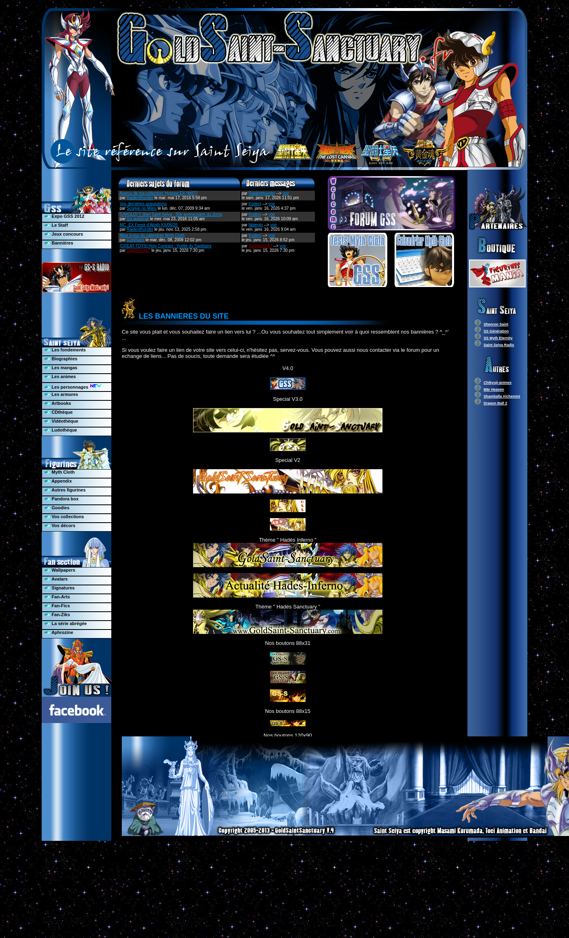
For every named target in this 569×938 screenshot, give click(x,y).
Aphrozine (59, 632)
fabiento (255, 225)
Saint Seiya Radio (499, 345)
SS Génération (496, 331)
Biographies (61, 358)
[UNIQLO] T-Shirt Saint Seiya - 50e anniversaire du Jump (171, 214)
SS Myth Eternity (498, 338)
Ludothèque (61, 430)
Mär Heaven (494, 389)
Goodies (57, 507)
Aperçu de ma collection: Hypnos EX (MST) (158, 193)
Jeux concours (64, 234)
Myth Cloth (60, 472)
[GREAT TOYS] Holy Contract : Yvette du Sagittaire (166, 246)
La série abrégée (66, 623)
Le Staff (56, 225)
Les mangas (61, 367)
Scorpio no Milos (142, 208)
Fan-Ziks (57, 614)
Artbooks (58, 403)
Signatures (60, 587)
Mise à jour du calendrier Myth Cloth (152, 235)
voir (285, 193)
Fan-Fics (57, 605)
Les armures (61, 394)
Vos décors (60, 525)
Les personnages (73, 386)
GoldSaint (135, 240)
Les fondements (65, 349)
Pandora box (62, 498)
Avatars (56, 578)
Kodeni (254, 204)
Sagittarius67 (138, 250)
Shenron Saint (496, 324)
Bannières (59, 242)
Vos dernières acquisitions (143, 204)
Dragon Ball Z (495, 403)
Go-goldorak (138, 219)
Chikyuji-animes (498, 383)
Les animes (60, 376)
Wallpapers (60, 570)
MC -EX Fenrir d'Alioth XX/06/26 (149, 225)
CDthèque (59, 412)
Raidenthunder (140, 198)
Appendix (58, 481)
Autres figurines (65, 489)
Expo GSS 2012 (65, 216)
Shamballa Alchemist (502, 396)
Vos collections (64, 516)
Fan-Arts (57, 596)
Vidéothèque (62, 421)
